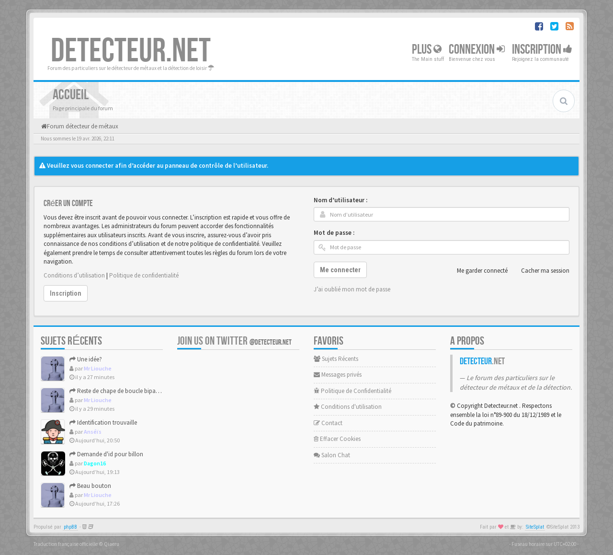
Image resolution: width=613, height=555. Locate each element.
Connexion (477, 50)
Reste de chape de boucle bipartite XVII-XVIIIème (135, 391)
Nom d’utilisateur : (340, 200)
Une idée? (85, 359)
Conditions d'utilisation (348, 407)
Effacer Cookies (337, 439)
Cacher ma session (540, 270)
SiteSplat (535, 527)
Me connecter (340, 270)
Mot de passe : (334, 233)
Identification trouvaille (103, 422)
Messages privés (338, 374)
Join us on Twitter (234, 341)
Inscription (542, 50)
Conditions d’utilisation (74, 275)
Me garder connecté (477, 270)
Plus (427, 50)
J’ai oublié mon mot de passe (352, 289)
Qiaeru (111, 544)
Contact (328, 423)
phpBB (70, 527)
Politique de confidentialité (144, 275)
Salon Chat (332, 455)
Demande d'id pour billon (106, 454)
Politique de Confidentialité (352, 391)
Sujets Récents (336, 359)
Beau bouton (90, 486)
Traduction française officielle (66, 544)
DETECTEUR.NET (131, 51)
